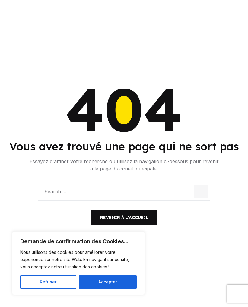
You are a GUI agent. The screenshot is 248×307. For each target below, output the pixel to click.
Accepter (107, 281)
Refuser (48, 281)
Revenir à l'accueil (124, 217)
